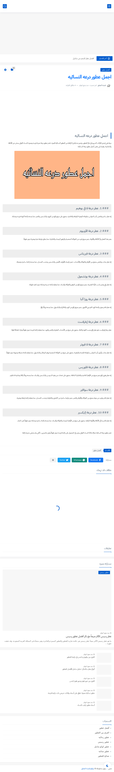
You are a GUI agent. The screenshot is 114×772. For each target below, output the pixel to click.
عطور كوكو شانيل (101, 746)
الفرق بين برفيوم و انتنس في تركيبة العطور (81, 657)
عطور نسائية (104, 751)
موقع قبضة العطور (87, 768)
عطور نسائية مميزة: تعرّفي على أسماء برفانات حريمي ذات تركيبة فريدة (71, 693)
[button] (95, 460)
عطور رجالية (104, 737)
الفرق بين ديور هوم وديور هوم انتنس (82, 681)
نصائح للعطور (103, 756)
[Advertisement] (57, 33)
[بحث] (5, 6)
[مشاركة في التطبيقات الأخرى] (53, 460)
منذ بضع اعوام (104, 633)
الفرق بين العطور (102, 732)
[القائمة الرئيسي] (109, 6)
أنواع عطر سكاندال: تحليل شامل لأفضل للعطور (78, 669)
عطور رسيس (103, 742)
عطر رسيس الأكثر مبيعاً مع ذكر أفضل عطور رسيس (88, 636)
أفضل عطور (106, 70)
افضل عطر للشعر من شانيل (83, 58)
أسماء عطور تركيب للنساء (86, 705)
